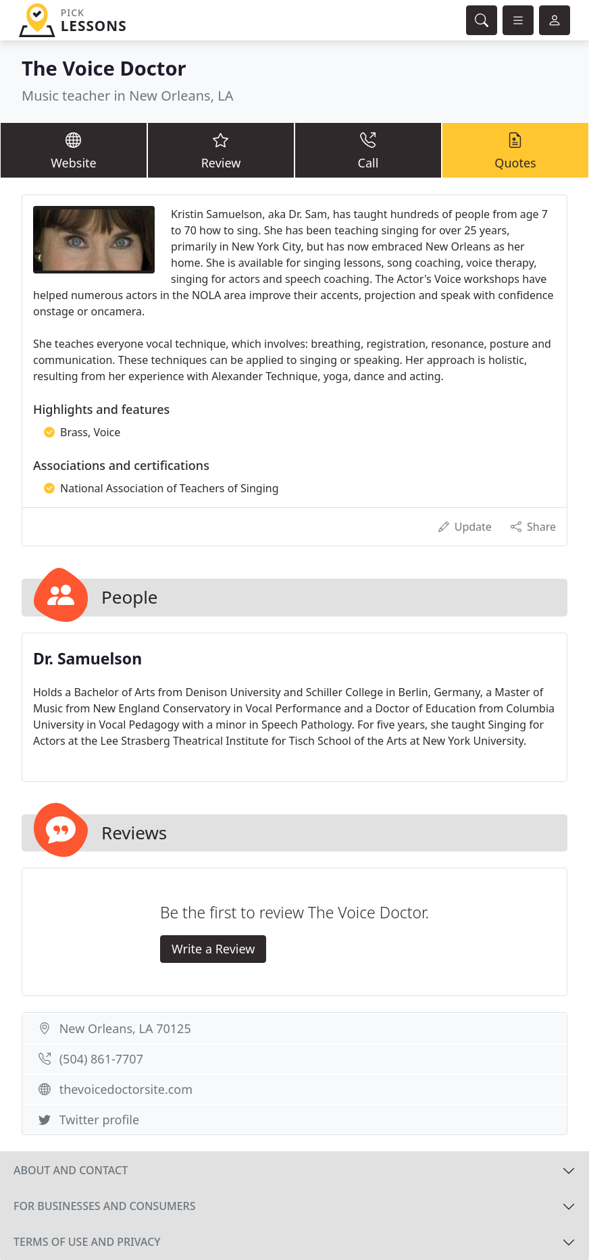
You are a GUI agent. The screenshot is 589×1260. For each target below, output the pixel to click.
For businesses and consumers (104, 1206)
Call (368, 150)
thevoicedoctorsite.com (126, 1089)
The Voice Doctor (104, 68)
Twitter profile (99, 1119)
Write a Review (213, 949)
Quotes (515, 150)
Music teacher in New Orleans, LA (127, 95)
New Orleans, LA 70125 (125, 1028)
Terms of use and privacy (87, 1241)
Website (73, 150)
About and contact (71, 1170)
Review (221, 150)
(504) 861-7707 (101, 1059)
